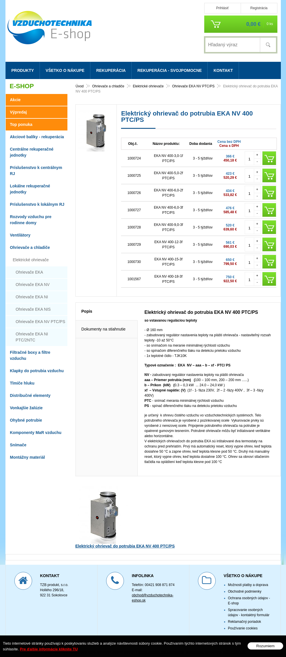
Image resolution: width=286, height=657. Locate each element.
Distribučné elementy (30, 395)
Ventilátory (20, 235)
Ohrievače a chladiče (30, 247)
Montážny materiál (27, 457)
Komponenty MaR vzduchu (36, 432)
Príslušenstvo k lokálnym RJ (37, 204)
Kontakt (223, 70)
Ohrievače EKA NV (33, 284)
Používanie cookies (243, 622)
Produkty (22, 70)
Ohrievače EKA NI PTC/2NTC (32, 337)
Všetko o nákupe (65, 70)
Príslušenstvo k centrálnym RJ (36, 170)
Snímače (18, 445)
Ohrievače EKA (29, 272)
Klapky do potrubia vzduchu (37, 370)
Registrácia (258, 8)
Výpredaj (18, 112)
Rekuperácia (111, 70)
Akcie (15, 99)
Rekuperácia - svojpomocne (169, 70)
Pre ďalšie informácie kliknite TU (49, 649)
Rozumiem (265, 646)
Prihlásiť (222, 8)
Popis (86, 305)
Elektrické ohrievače (31, 260)
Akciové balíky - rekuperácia (37, 137)
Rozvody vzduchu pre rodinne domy (31, 219)
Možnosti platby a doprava (248, 579)
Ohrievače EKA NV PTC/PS (40, 321)
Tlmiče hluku (22, 383)
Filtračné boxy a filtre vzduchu (30, 355)
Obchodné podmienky (245, 585)
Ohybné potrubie (26, 420)
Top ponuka (21, 124)
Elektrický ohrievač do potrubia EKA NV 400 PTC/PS (125, 539)
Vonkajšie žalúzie (26, 408)
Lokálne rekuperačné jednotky (30, 189)
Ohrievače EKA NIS (33, 309)
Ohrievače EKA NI (32, 297)
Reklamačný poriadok (244, 615)
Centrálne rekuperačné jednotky (32, 152)
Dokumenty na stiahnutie (103, 322)
